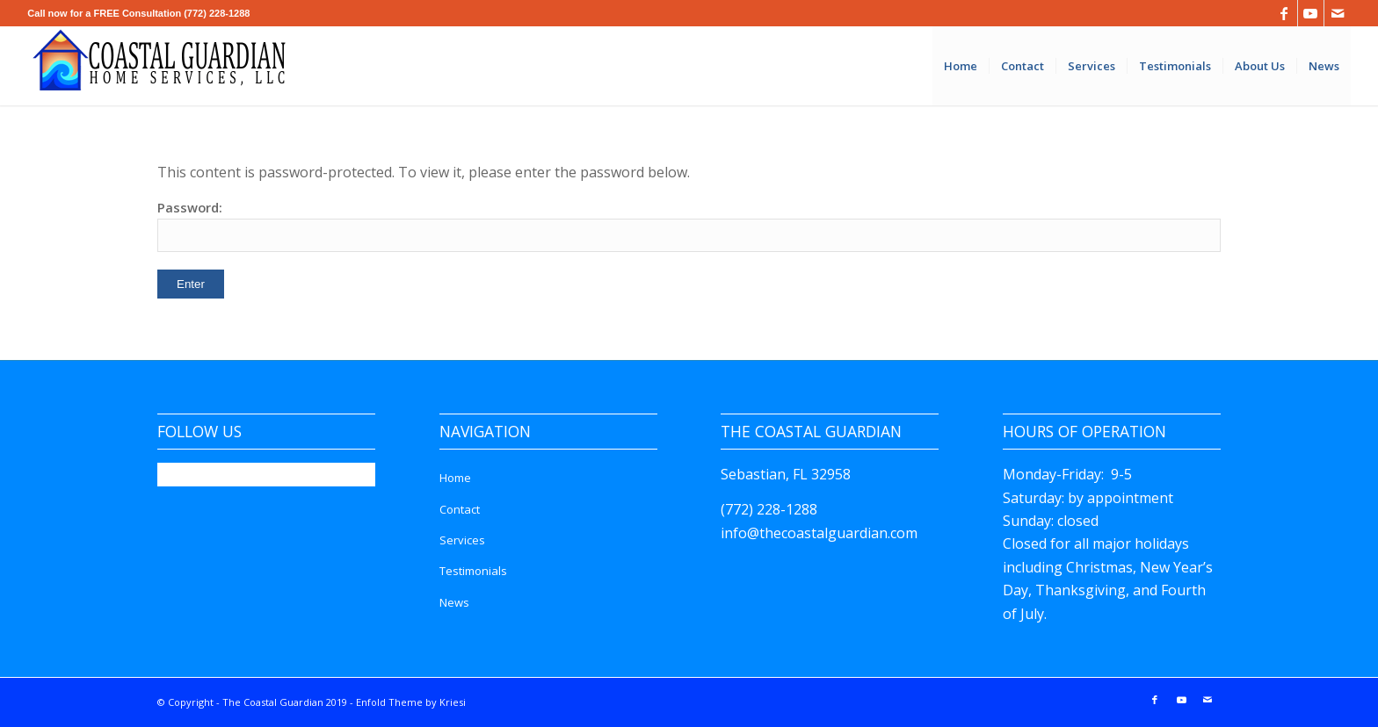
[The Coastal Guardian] (159, 65)
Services (462, 540)
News (454, 602)
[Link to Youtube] (1311, 13)
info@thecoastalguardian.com (819, 533)
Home (455, 478)
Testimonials (473, 571)
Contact (459, 509)
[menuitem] (960, 65)
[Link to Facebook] (1284, 13)
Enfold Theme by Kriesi (411, 702)
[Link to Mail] (1337, 13)
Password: (689, 225)
